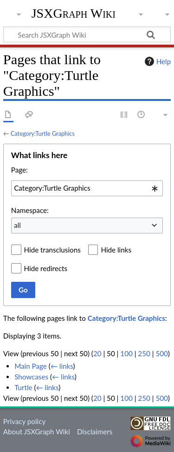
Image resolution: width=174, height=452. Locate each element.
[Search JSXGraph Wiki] (87, 34)
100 (126, 353)
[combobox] (87, 188)
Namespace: (30, 210)
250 (144, 353)
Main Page (30, 366)
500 (161, 353)
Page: (19, 170)
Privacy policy (24, 421)
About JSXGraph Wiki (36, 431)
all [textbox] (17, 225)
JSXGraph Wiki (74, 13)
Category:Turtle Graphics (43, 133)
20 (97, 353)
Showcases (31, 376)
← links (62, 366)
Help (156, 61)
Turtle (23, 387)
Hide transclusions (52, 250)
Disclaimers (94, 431)
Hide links (116, 250)
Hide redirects (45, 268)
